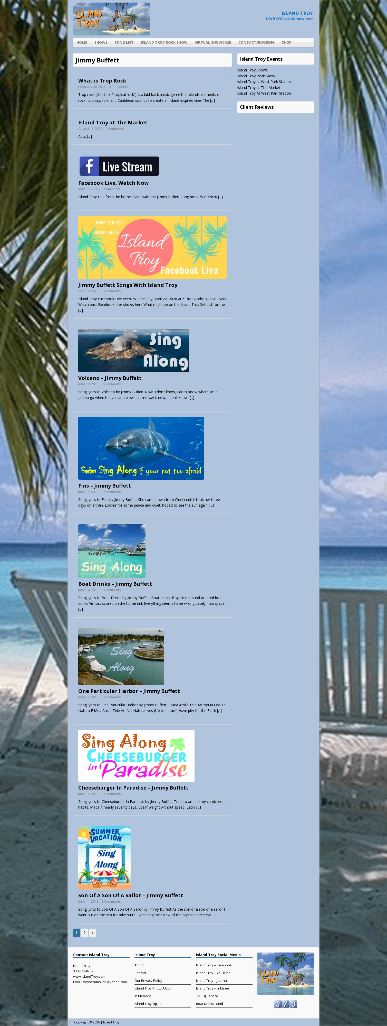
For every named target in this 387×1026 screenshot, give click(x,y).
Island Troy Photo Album (153, 988)
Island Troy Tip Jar (148, 1003)
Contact (140, 972)
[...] (212, 100)
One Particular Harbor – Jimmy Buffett (129, 691)
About (139, 965)
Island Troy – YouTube (213, 972)
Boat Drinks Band (209, 1003)
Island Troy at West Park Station (264, 81)
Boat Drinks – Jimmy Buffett (115, 583)
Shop (287, 42)
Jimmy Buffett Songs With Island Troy (127, 284)
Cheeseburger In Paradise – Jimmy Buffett (133, 787)
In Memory (142, 996)
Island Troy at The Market (113, 122)
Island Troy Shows (252, 70)
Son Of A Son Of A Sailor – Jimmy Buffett (130, 895)
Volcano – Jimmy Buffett (110, 377)
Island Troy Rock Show (164, 42)
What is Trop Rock (102, 80)
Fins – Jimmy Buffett (104, 485)
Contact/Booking (256, 42)
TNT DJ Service (207, 996)
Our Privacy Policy (148, 980)
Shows (101, 42)
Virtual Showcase (213, 42)
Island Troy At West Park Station (264, 93)
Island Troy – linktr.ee (212, 988)
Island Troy (111, 1022)
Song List (124, 42)
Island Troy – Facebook (214, 965)
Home (81, 42)
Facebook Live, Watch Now (113, 182)
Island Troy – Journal (212, 980)
